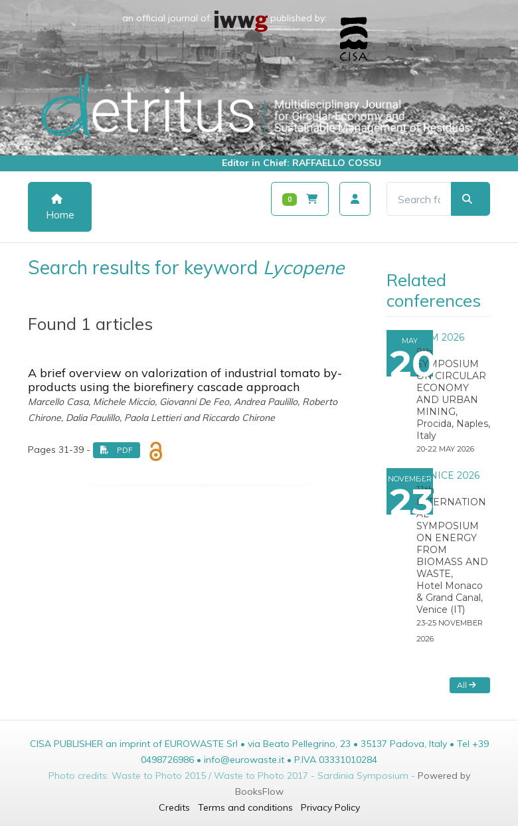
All (466, 685)
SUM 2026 (440, 337)
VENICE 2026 (447, 475)
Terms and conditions (245, 807)
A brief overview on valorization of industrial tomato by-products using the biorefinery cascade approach (185, 380)
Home (60, 207)
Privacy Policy (330, 807)
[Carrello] (300, 199)
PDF (116, 450)
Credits (174, 807)
